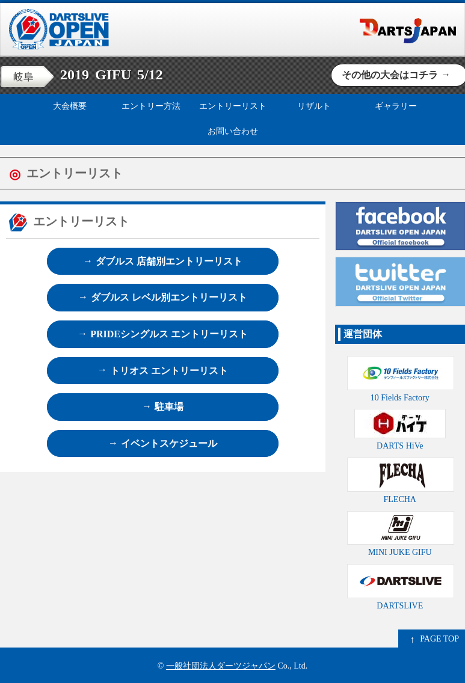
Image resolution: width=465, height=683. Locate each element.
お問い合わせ (233, 131)
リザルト (314, 106)
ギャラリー (396, 106)
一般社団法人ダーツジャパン (221, 665)
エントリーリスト (232, 106)
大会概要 (70, 106)
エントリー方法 (151, 106)
